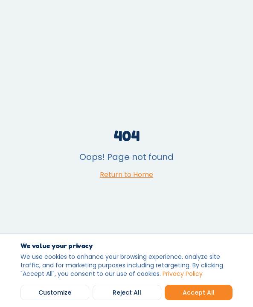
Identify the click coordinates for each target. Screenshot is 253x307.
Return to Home (126, 175)
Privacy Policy (183, 273)
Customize (54, 292)
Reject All (127, 292)
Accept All (199, 292)
